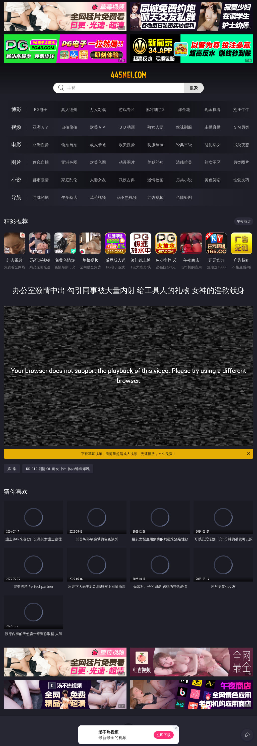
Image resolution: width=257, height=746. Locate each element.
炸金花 (184, 109)
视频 (16, 127)
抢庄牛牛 (241, 109)
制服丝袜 (155, 144)
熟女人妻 (155, 127)
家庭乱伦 (69, 180)
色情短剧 (184, 197)
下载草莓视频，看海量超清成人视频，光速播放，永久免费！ (166, 454)
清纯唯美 (184, 162)
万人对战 (98, 109)
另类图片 (241, 162)
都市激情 (41, 180)
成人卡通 (98, 144)
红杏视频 (155, 197)
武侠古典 (127, 180)
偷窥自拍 (41, 162)
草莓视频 (98, 197)
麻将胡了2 (155, 109)
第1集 (11, 468)
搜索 (194, 88)
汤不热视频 (127, 197)
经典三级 (184, 144)
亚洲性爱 (41, 144)
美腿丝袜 (155, 162)
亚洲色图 (69, 162)
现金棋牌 (213, 109)
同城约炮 (41, 197)
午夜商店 (69, 197)
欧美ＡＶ (98, 127)
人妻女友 (98, 180)
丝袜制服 (184, 127)
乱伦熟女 (213, 144)
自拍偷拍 (69, 127)
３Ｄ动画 (127, 127)
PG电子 (40, 109)
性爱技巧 (241, 180)
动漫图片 (127, 162)
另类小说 (184, 180)
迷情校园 (155, 180)
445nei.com (128, 75)
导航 (16, 197)
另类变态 (241, 144)
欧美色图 (98, 162)
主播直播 (213, 127)
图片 (16, 162)
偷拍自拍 (69, 144)
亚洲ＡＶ (41, 127)
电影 (16, 144)
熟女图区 (213, 162)
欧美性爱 (127, 144)
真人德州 (69, 109)
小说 (16, 179)
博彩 (16, 109)
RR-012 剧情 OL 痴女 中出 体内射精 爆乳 (58, 468)
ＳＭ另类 (241, 127)
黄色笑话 (213, 180)
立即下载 (164, 734)
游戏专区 (127, 109)
